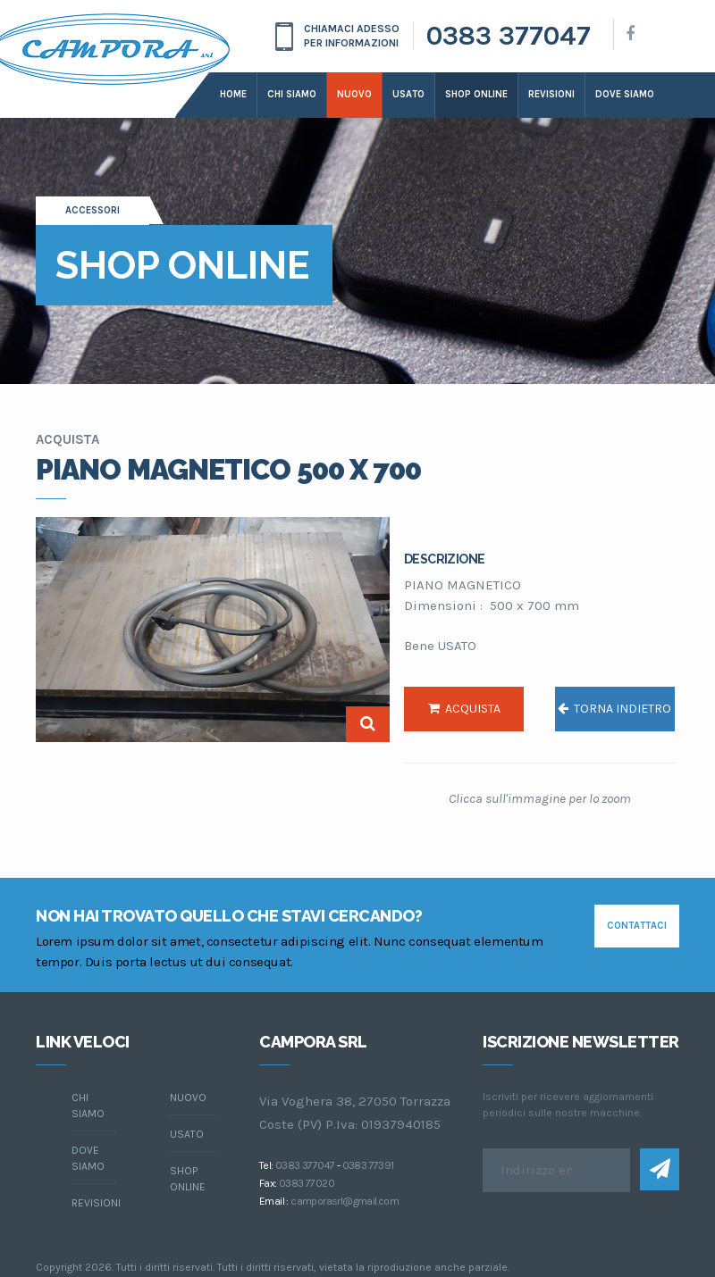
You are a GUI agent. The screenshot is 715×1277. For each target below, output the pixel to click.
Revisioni (551, 94)
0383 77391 (368, 1165)
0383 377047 (508, 36)
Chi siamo (291, 94)
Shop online (476, 94)
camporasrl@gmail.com (344, 1201)
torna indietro (614, 708)
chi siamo (88, 1105)
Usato (408, 94)
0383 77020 (306, 1183)
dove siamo (624, 94)
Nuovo (354, 94)
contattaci (637, 925)
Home (233, 94)
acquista (464, 708)
